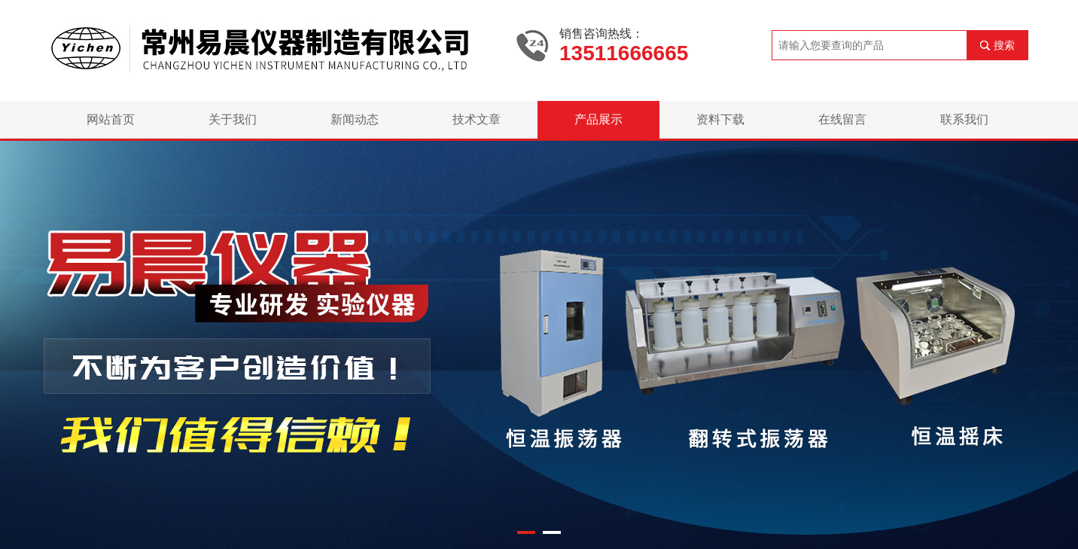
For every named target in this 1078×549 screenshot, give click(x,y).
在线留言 (842, 119)
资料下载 (720, 119)
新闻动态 (354, 119)
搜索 (1004, 45)
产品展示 (598, 119)
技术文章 (476, 119)
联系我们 (964, 119)
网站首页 (111, 119)
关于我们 (233, 119)
